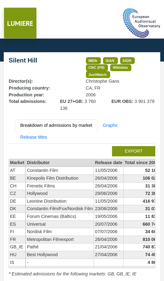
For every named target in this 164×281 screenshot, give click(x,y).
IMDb (92, 60)
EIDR (127, 60)
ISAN (109, 60)
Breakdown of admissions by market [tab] (56, 125)
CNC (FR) (96, 67)
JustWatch (97, 74)
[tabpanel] (82, 212)
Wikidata (120, 67)
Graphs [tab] (110, 125)
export (134, 151)
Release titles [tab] (33, 137)
